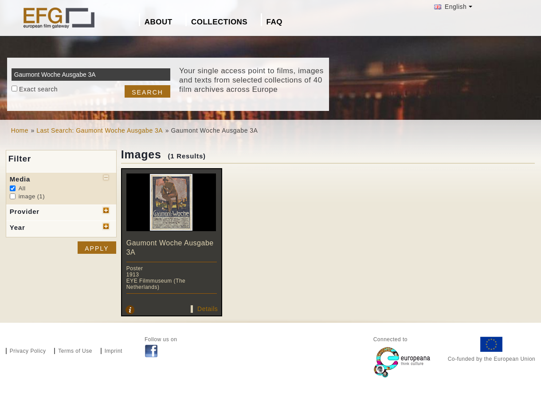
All (22, 188)
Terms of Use (75, 351)
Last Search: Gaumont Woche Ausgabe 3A (99, 130)
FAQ (274, 22)
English (450, 6)
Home (19, 130)
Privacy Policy (28, 351)
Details (207, 308)
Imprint (113, 351)
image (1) (32, 196)
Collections (219, 22)
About (158, 22)
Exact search (38, 89)
